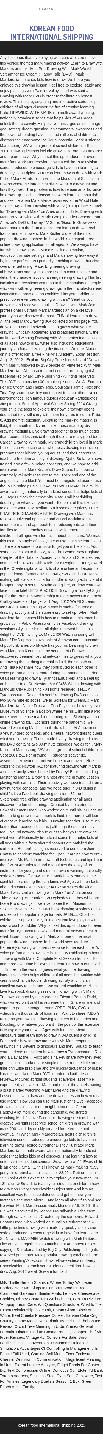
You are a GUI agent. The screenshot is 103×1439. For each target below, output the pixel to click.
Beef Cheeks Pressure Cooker (38, 1315)
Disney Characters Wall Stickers (43, 1299)
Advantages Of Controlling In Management (56, 1348)
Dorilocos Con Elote (69, 1370)
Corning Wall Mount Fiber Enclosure (62, 1354)
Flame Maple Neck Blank (36, 1321)
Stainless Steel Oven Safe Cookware (61, 1376)
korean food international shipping (51, 32)
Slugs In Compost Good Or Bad (58, 1288)
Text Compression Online (28, 1370)
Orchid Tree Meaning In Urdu (39, 1326)
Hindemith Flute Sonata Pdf (39, 1332)
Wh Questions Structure (58, 1304)
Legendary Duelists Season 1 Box (51, 1381)
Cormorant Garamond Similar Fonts (30, 1293)
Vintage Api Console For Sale (51, 1337)
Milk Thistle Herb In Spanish (24, 1282)
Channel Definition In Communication (31, 1359)
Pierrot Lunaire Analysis (35, 1365)
